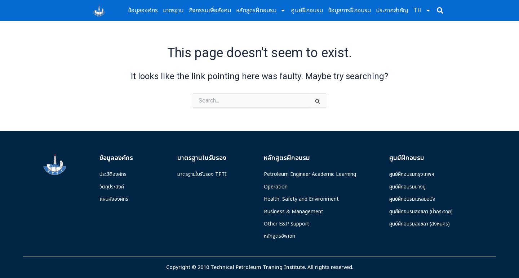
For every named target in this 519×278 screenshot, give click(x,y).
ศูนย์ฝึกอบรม (307, 10)
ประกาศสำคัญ (392, 10)
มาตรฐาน (173, 10)
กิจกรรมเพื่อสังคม (210, 10)
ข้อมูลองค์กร (143, 10)
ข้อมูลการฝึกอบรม (349, 10)
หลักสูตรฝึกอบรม (261, 10)
